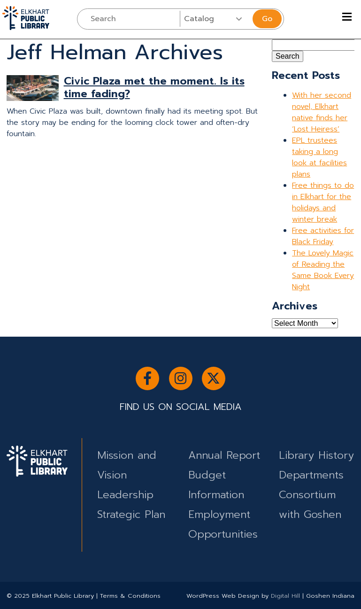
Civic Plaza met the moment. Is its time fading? (154, 87)
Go (267, 18)
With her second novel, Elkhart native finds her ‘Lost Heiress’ (321, 112)
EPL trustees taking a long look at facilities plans (319, 157)
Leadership (125, 494)
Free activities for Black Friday (323, 236)
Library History (316, 455)
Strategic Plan (131, 514)
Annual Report (224, 455)
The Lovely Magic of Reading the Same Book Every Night (323, 270)
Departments (311, 475)
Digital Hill (285, 595)
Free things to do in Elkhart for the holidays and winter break (323, 202)
